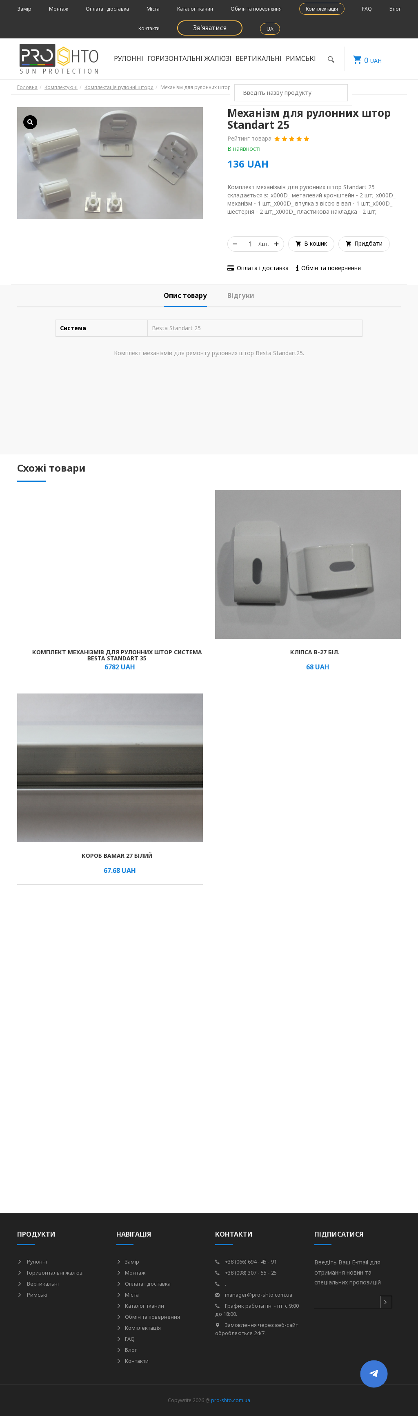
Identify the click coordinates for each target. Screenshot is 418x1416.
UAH (363, 59)
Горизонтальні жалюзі (189, 58)
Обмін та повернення (256, 8)
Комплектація (322, 8)
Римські (301, 58)
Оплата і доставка (107, 8)
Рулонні (128, 58)
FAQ (367, 8)
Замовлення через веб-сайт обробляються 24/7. (256, 1329)
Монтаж (58, 8)
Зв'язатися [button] (210, 27)
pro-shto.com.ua (230, 1400)
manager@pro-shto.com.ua (253, 1294)
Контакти (149, 28)
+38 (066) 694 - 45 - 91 (246, 1261)
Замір (24, 8)
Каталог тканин (195, 8)
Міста (153, 8)
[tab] (185, 295)
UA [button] (270, 28)
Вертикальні (259, 58)
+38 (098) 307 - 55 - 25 (246, 1272)
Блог (395, 8)
